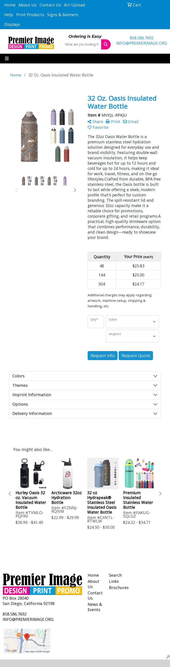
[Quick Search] (80, 44)
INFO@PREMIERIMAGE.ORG (141, 43)
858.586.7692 (142, 37)
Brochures (117, 587)
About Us (28, 5)
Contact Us (50, 5)
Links (114, 581)
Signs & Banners (62, 14)
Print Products (30, 14)
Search (115, 575)
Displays (12, 24)
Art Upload (74, 5)
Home (9, 5)
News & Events (95, 607)
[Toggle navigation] (7, 58)
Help (8, 14)
